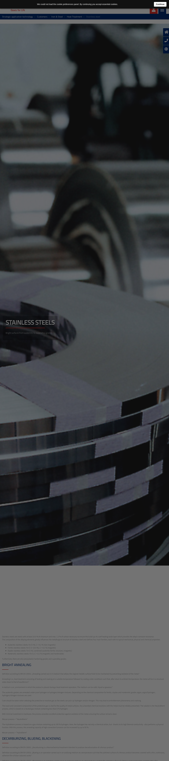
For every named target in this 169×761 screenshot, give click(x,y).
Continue (160, 4)
